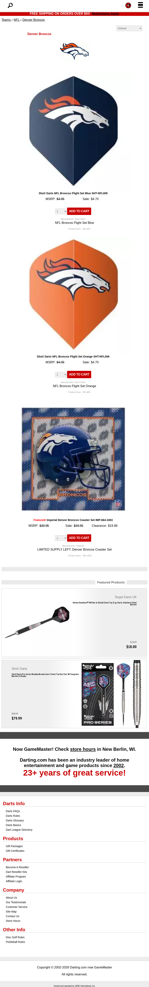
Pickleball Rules (15, 941)
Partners (12, 859)
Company (13, 890)
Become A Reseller (17, 867)
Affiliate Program (16, 876)
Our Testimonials (16, 902)
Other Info (14, 929)
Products (13, 838)
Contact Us (12, 916)
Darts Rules (13, 815)
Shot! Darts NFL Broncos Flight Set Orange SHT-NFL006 (73, 356)
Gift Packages (14, 846)
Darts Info (14, 803)
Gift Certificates (15, 850)
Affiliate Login (14, 881)
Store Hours (13, 920)
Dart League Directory (19, 829)
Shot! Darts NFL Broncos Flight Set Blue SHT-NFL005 (73, 193)
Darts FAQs (13, 811)
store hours (83, 749)
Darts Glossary (15, 820)
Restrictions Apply (105, 13)
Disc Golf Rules (15, 937)
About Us (11, 897)
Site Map (11, 911)
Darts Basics (13, 825)
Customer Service (16, 906)
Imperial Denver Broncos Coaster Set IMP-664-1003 (73, 520)
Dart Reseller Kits (16, 871)
